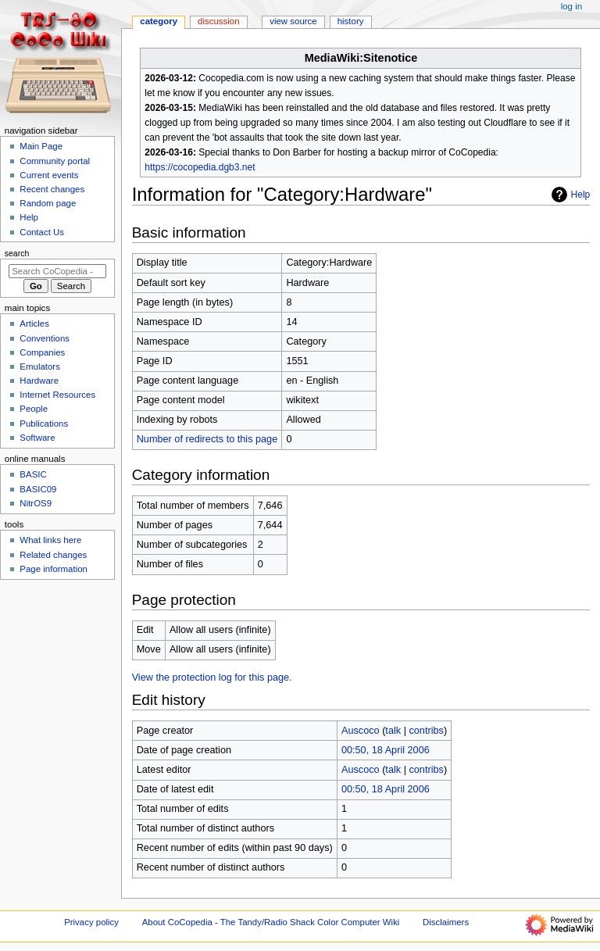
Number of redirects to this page (207, 439)
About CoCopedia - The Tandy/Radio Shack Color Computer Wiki (271, 922)
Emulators (40, 366)
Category (158, 21)
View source (293, 21)
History (351, 21)
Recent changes (52, 189)
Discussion (218, 21)
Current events (49, 175)
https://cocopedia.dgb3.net (200, 167)
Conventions (45, 338)
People (34, 408)
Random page (48, 203)
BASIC (33, 474)
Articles (34, 323)
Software (37, 437)
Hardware (39, 380)
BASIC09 (38, 489)
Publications (44, 423)
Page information (54, 569)
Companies (42, 352)
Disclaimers (446, 922)
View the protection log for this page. (212, 677)
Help (569, 194)
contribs (426, 730)
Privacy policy (91, 922)
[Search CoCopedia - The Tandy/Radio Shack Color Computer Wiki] (57, 271)
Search (17, 253)
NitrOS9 (36, 503)
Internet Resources (57, 394)
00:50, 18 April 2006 (385, 750)
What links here (50, 540)
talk (393, 730)
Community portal (55, 161)
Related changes (53, 555)
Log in (571, 6)
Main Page (41, 146)
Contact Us (42, 232)
